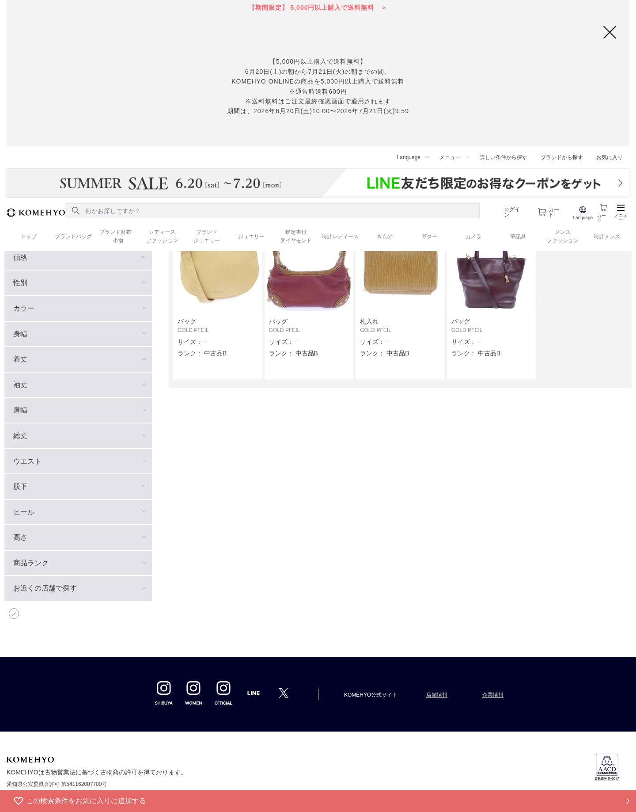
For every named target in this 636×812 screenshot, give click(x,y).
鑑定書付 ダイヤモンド (296, 236)
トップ (29, 236)
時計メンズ (607, 236)
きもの (385, 236)
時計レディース (340, 236)
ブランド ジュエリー (206, 236)
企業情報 (493, 695)
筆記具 (518, 236)
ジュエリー (251, 236)
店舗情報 (436, 695)
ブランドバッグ (73, 236)
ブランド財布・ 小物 (117, 236)
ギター (429, 236)
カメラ (473, 236)
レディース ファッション (162, 236)
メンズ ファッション (563, 236)
